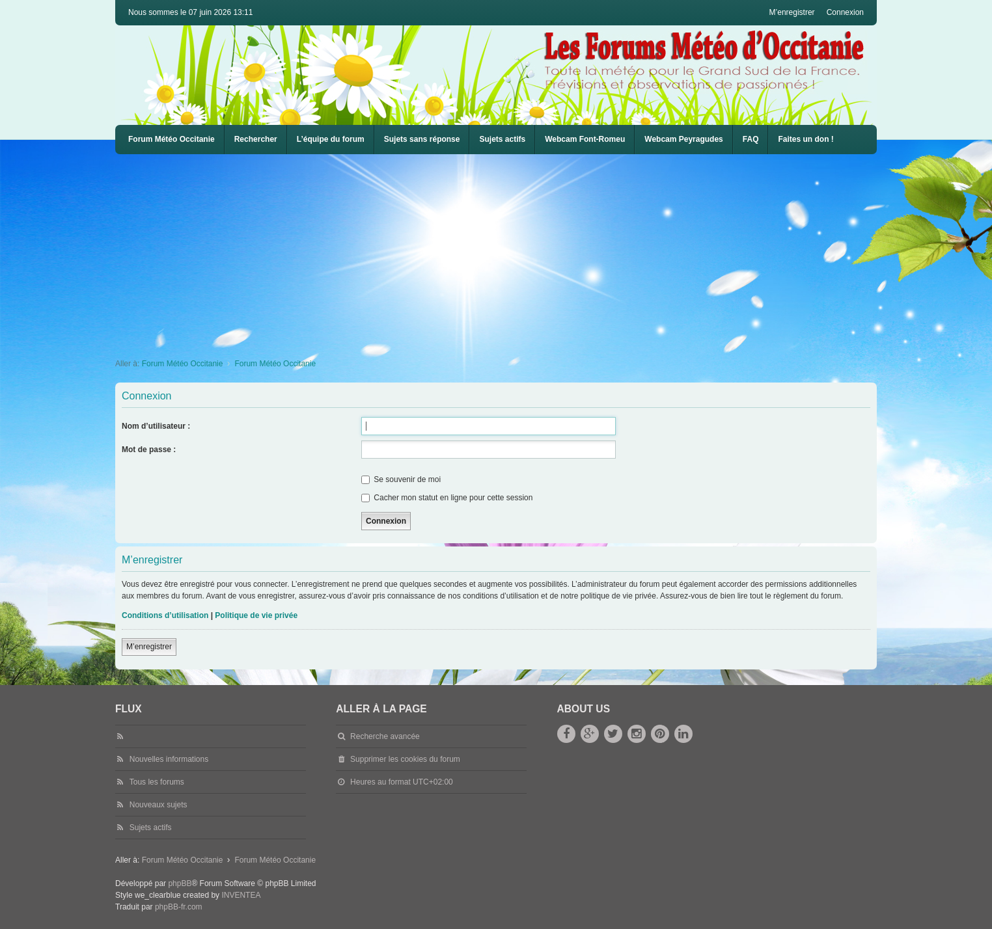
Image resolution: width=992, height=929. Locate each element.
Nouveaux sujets (158, 804)
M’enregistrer (149, 646)
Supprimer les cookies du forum (405, 759)
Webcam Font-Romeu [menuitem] (585, 139)
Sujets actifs (502, 139)
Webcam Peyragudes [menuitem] (683, 139)
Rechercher (255, 139)
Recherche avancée (385, 736)
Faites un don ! (805, 139)
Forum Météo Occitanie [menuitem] (171, 139)
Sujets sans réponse (422, 139)
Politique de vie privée (256, 615)
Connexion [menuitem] (845, 12)
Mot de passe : (149, 449)
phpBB (179, 883)
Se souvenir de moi (401, 479)
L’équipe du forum (331, 139)
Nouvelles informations (169, 759)
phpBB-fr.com (178, 906)
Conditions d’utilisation (165, 615)
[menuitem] (585, 139)
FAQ (751, 139)
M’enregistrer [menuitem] (792, 12)
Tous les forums (157, 782)
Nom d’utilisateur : (156, 426)
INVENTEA (240, 895)
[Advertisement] (505, 252)
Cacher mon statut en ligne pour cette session (446, 497)
